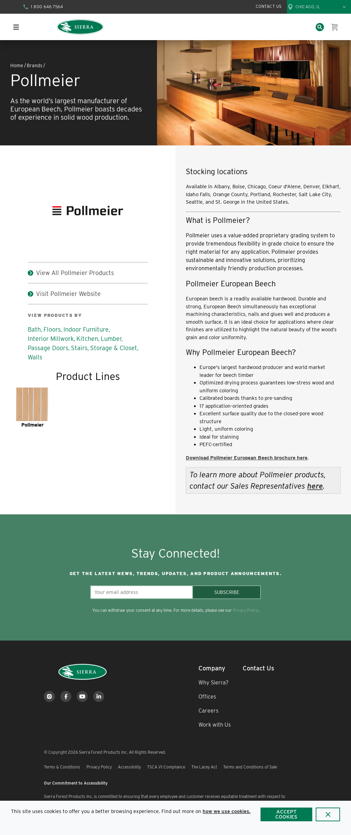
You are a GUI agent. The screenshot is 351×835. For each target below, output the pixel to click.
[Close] (328, 814)
